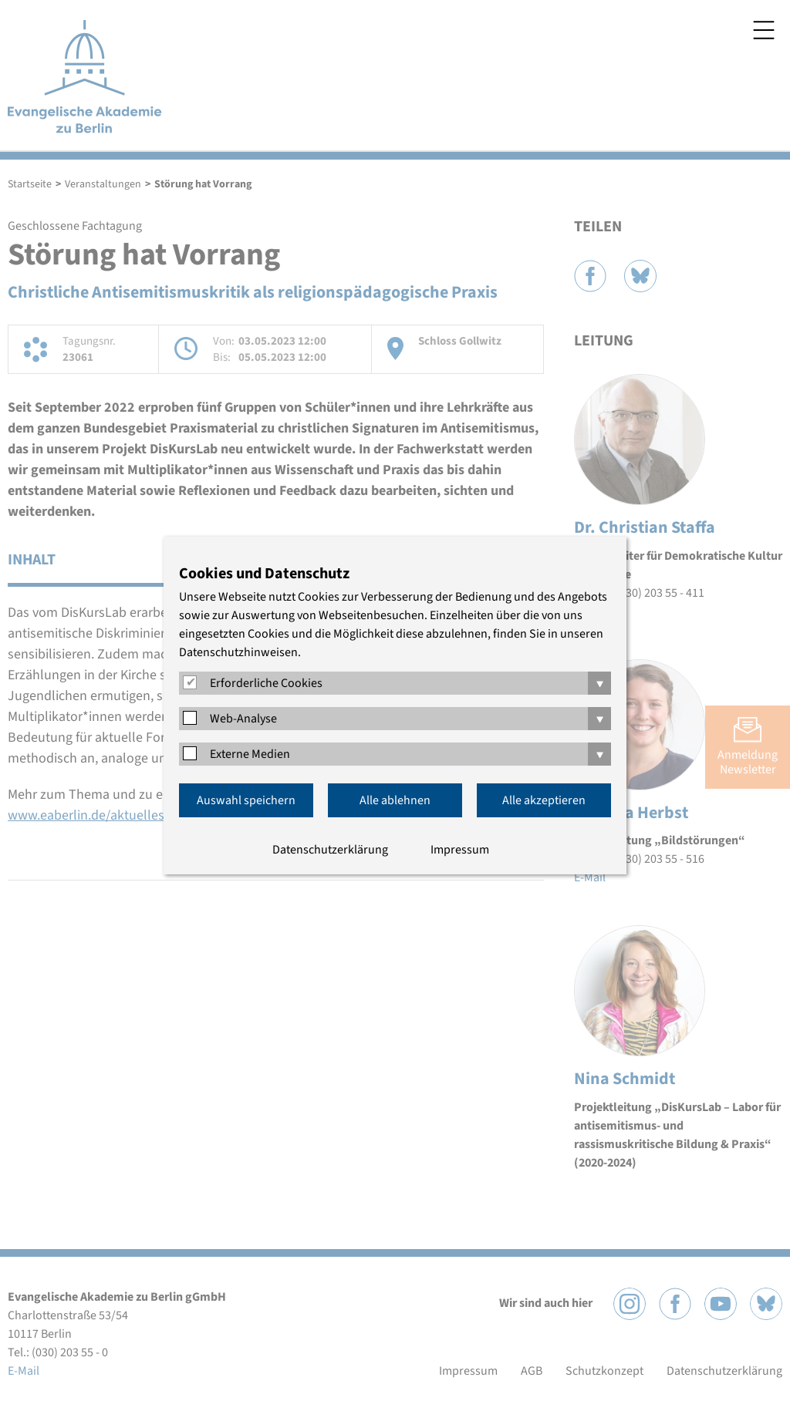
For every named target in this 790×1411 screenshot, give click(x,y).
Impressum (459, 849)
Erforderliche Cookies (266, 683)
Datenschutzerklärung (330, 849)
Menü (764, 30)
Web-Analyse (243, 718)
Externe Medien (250, 754)
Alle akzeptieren (544, 800)
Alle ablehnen (395, 800)
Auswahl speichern (246, 800)
